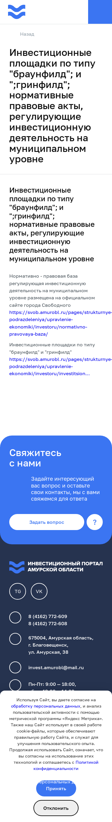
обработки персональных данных (49, 782)
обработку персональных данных (45, 705)
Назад (21, 34)
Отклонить (56, 808)
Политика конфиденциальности (47, 774)
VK (39, 591)
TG (18, 591)
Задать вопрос (46, 522)
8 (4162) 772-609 (47, 616)
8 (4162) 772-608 (47, 623)
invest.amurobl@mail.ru (56, 667)
